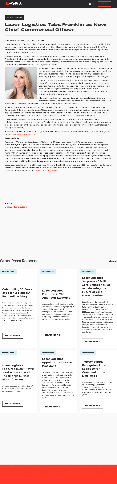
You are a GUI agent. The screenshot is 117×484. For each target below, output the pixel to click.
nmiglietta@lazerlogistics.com (21, 134)
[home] (14, 3)
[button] (89, 4)
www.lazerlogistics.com (46, 170)
